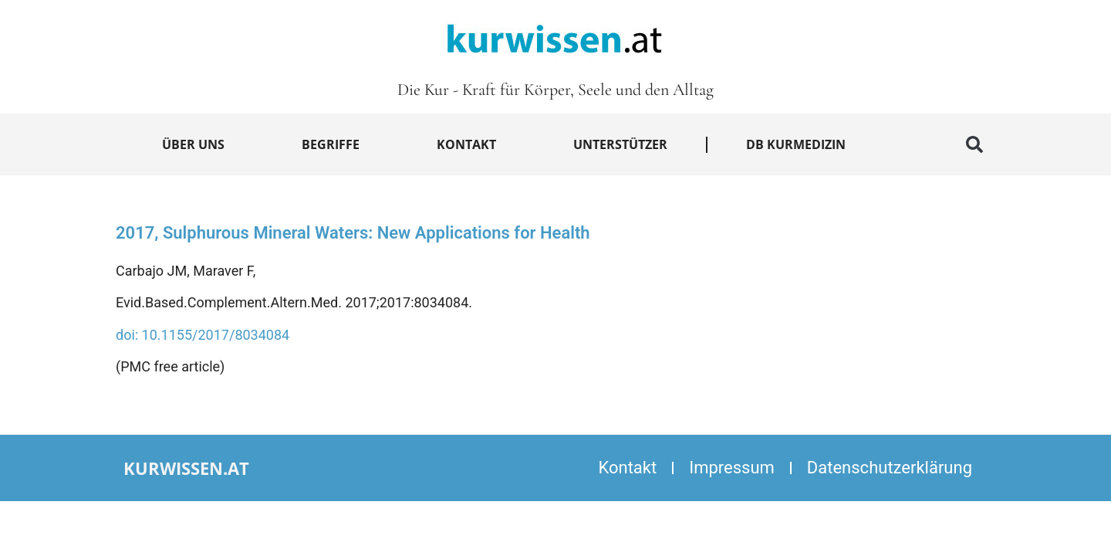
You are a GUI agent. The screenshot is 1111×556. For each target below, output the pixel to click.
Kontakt (466, 144)
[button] (974, 144)
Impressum (732, 467)
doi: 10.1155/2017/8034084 (202, 335)
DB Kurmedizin (796, 144)
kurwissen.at (186, 468)
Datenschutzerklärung (889, 467)
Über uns (193, 144)
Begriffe (331, 144)
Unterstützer (620, 144)
